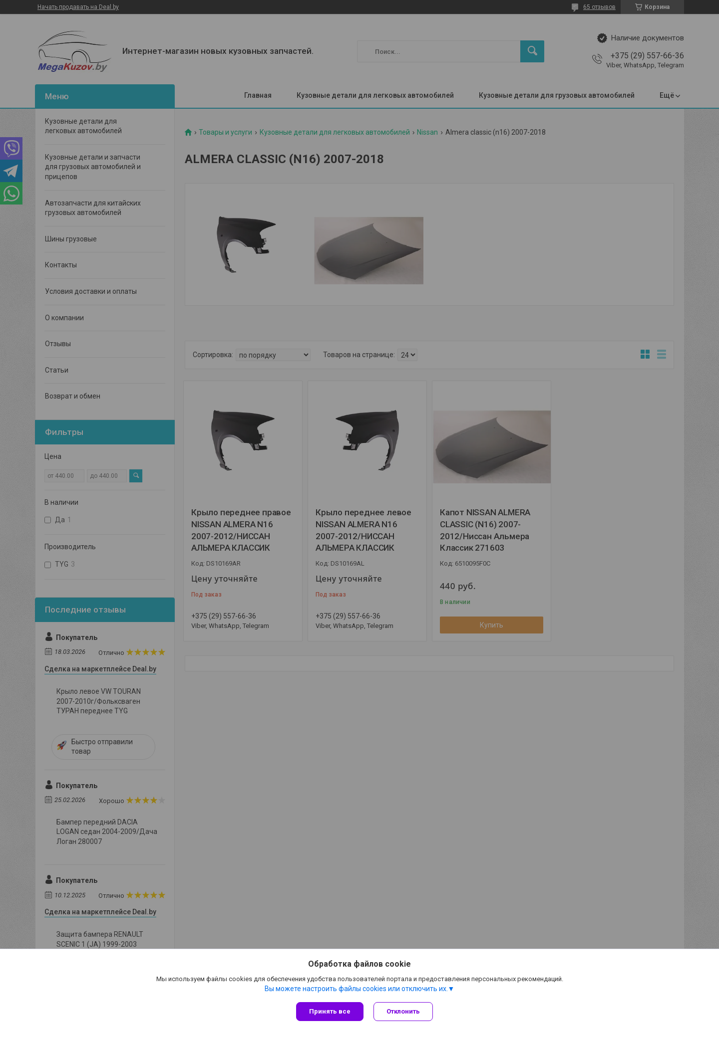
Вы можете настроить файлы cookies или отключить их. (356, 989)
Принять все (330, 1011)
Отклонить (403, 1011)
